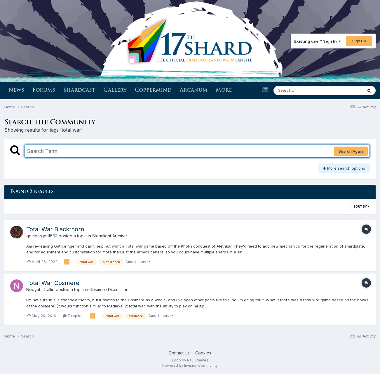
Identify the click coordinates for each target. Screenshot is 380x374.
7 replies (73, 315)
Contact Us (179, 352)
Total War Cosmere (52, 282)
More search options (344, 168)
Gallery (115, 90)
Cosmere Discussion (108, 289)
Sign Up (359, 41)
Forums (43, 90)
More (224, 90)
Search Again (351, 151)
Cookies (203, 352)
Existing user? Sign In (317, 41)
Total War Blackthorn (55, 229)
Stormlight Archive (109, 235)
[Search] (302, 90)
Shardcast (79, 90)
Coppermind (153, 90)
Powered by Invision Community (190, 365)
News (16, 90)
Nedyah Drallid (40, 289)
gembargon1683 (41, 235)
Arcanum (194, 90)
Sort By (361, 206)
